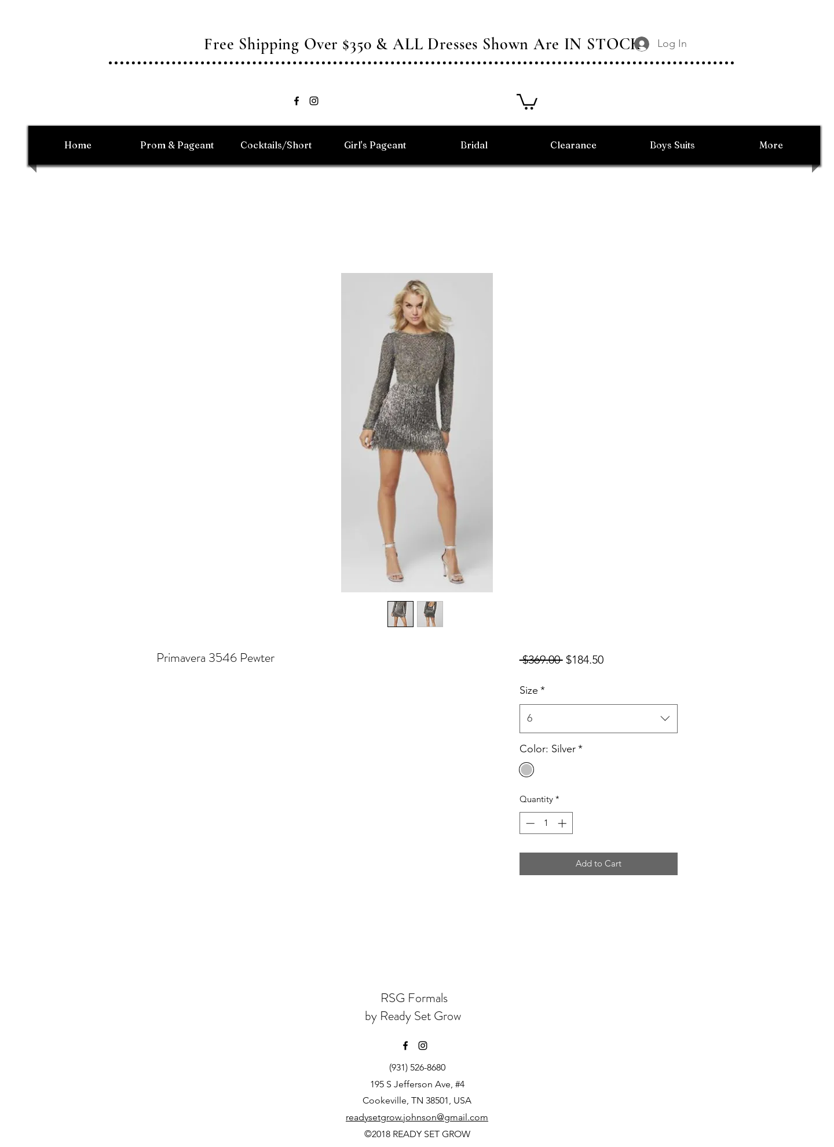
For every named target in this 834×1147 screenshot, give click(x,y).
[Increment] (563, 823)
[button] (527, 101)
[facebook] (296, 101)
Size (532, 690)
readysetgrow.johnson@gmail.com (417, 1117)
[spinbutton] (545, 823)
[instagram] (314, 101)
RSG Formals (414, 998)
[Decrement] (529, 823)
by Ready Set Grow (414, 1016)
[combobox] (599, 718)
